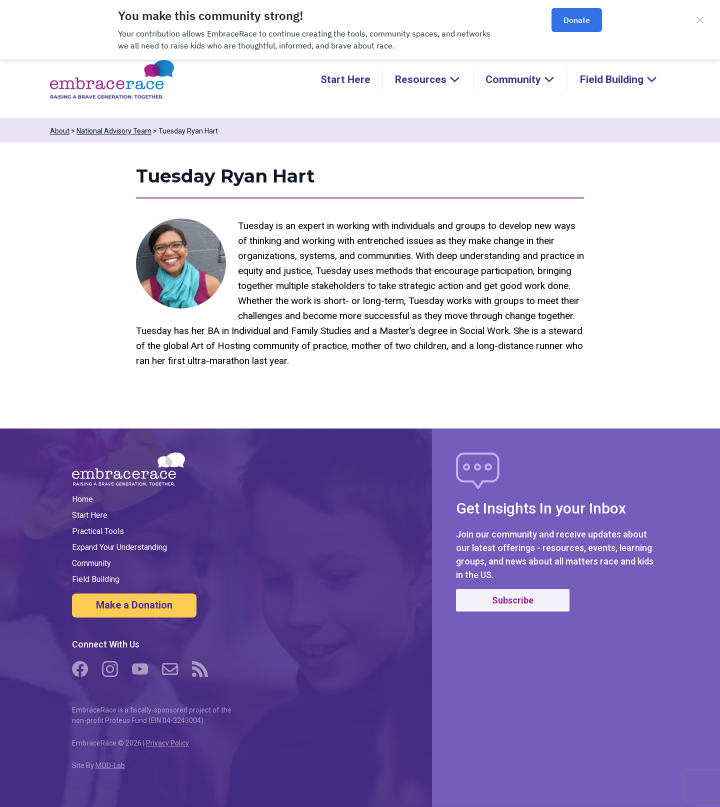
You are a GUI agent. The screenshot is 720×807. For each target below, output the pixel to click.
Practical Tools (98, 531)
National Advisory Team (114, 131)
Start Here (345, 80)
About (60, 131)
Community (91, 563)
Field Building (96, 579)
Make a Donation (134, 605)
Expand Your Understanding (119, 547)
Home (82, 499)
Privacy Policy (167, 743)
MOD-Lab (110, 766)
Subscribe (513, 600)
